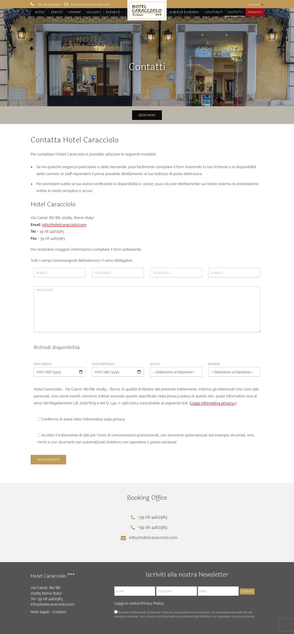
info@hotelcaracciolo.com (64, 225)
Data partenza (103, 364)
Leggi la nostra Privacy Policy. (139, 603)
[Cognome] (176, 591)
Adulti (155, 364)
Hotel (40, 12)
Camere (74, 12)
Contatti (234, 12)
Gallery (93, 12)
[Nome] (134, 591)
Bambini (214, 364)
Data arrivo (43, 364)
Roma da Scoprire (184, 12)
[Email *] (218, 591)
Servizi (57, 12)
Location (212, 12)
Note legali (40, 612)
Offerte (113, 12)
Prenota (255, 12)
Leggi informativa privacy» (213, 403)
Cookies (59, 612)
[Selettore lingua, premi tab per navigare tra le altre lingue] (255, 4)
